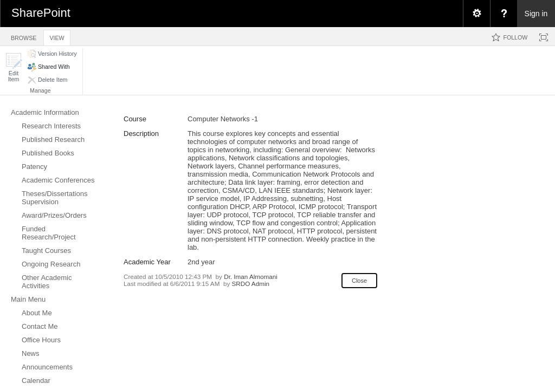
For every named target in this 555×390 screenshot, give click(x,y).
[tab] (23, 36)
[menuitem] (476, 13)
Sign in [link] (536, 13)
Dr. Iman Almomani (251, 276)
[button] (13, 67)
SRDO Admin (250, 283)
